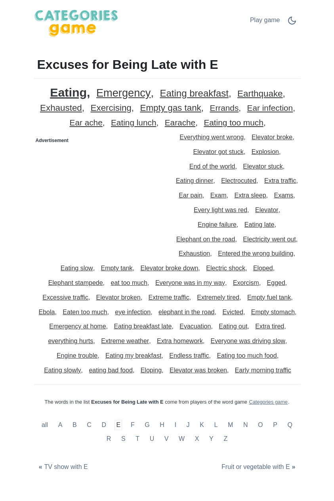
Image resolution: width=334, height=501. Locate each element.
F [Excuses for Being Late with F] (133, 424)
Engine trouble (77, 355)
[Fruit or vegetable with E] (259, 467)
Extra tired (269, 326)
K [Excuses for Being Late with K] (202, 424)
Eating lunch (133, 123)
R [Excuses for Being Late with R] (109, 439)
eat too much (129, 282)
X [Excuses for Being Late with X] (197, 439)
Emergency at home (77, 326)
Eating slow (77, 268)
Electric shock (225, 268)
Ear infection (270, 108)
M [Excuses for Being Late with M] (230, 424)
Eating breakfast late (143, 326)
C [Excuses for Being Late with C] (89, 424)
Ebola (46, 312)
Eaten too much (85, 312)
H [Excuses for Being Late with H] (162, 424)
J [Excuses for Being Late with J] (188, 424)
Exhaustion (194, 253)
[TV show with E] (62, 467)
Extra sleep (250, 195)
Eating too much (233, 123)
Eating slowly (62, 370)
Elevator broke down (169, 268)
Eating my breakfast (133, 355)
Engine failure (217, 224)
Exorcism (246, 282)
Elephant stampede (75, 282)
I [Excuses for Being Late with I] (175, 424)
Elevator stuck (262, 166)
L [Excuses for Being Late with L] (216, 424)
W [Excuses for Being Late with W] (182, 439)
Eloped (263, 268)
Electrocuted (238, 180)
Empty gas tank (170, 108)
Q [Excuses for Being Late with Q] (289, 424)
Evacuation (195, 326)
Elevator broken (118, 297)
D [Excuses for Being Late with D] (103, 424)
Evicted (232, 312)
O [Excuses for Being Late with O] (260, 424)
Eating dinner (194, 180)
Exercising (111, 108)
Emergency (123, 93)
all (46, 424)
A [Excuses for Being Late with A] (60, 424)
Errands (224, 108)
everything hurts (70, 341)
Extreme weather (125, 341)
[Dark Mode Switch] (292, 23)
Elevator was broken (198, 370)
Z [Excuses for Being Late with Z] (225, 439)
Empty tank (117, 268)
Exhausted (61, 108)
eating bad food (110, 370)
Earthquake (260, 94)
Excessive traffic (65, 297)
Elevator (267, 210)
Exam (218, 195)
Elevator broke (272, 137)
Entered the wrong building (255, 253)
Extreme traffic (169, 297)
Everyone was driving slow (248, 341)
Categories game (268, 402)
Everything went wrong (211, 137)
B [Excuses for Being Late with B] (75, 424)
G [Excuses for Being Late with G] (147, 424)
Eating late (259, 224)
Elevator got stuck (218, 151)
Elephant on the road (205, 239)
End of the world (212, 166)
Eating (68, 92)
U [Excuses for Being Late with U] (152, 439)
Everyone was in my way (190, 282)
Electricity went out (269, 239)
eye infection (133, 312)
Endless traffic (189, 355)
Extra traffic (280, 180)
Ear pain (190, 195)
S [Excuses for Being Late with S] (123, 439)
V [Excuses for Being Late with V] (166, 439)
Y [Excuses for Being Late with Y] (211, 439)
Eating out (233, 326)
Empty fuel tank (269, 297)
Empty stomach (273, 312)
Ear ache (86, 123)
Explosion (265, 151)
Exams (283, 195)
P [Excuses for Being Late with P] (275, 424)
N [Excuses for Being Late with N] (245, 424)
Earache (180, 123)
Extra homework (180, 341)
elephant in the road (186, 312)
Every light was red (220, 210)
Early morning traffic (263, 370)
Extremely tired (218, 297)
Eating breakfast (194, 93)
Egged (276, 282)
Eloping (151, 370)
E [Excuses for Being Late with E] (118, 424)
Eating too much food (247, 355)
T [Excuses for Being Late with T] (137, 439)
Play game (265, 20)
